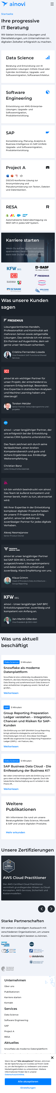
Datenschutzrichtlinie (14, 1074)
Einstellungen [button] (28, 1087)
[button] (52, 1057)
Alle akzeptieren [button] (28, 1081)
